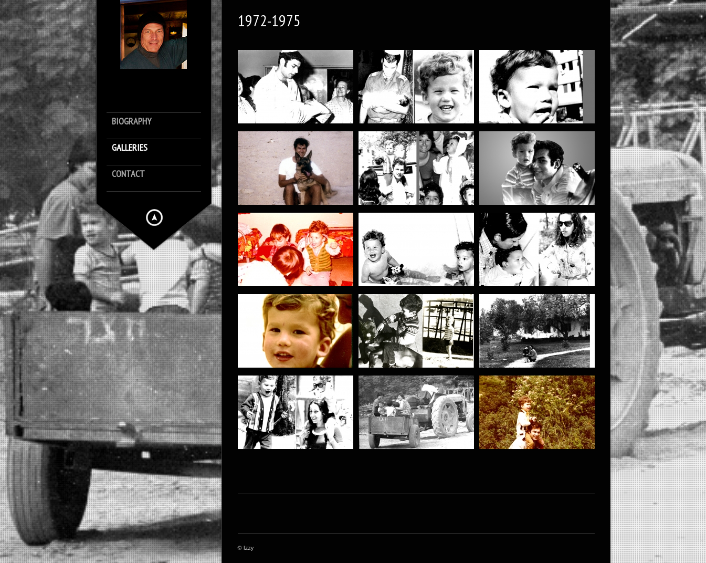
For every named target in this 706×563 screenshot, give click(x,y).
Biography (131, 121)
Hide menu (154, 217)
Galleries (129, 147)
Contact (128, 174)
